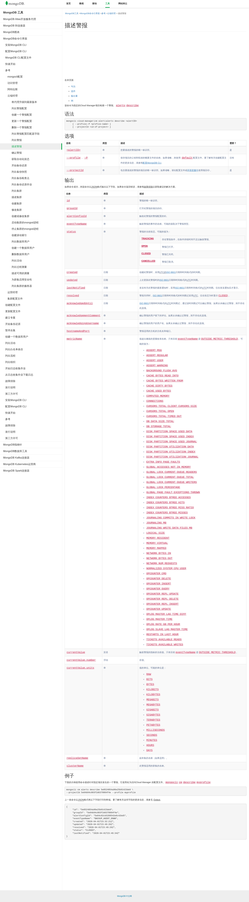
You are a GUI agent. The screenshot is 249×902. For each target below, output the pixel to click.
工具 (107, 3)
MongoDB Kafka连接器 (16, 457)
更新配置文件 (11, 311)
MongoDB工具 (71, 13)
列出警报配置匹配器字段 (21, 133)
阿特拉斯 (10, 89)
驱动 (94, 3)
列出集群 (12, 190)
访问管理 (10, 83)
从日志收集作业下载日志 (18, 374)
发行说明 (9, 387)
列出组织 (9, 362)
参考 (6, 70)
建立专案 (9, 317)
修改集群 (12, 209)
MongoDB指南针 (12, 444)
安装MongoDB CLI (14, 45)
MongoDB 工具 (13, 12)
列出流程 (9, 355)
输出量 (74, 96)
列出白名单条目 (13, 349)
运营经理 (10, 292)
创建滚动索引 (15, 235)
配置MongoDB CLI (14, 51)
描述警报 (12, 146)
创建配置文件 (11, 305)
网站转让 (122, 3)
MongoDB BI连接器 (14, 25)
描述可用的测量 (16, 273)
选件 (73, 91)
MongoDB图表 (11, 32)
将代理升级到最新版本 (20, 102)
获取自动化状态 (16, 159)
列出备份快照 (15, 171)
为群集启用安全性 (17, 279)
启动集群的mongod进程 (21, 222)
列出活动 (12, 260)
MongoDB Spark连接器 (16, 470)
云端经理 (10, 95)
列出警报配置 (15, 108)
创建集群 (12, 203)
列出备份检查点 (16, 178)
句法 (73, 86)
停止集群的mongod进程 (21, 229)
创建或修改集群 (16, 216)
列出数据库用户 (16, 241)
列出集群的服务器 (17, 286)
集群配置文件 (13, 298)
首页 (68, 3)
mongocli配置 (13, 76)
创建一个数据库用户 (18, 248)
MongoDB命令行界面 (15, 38)
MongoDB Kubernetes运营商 (19, 464)
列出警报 (12, 140)
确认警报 (12, 152)
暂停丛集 (9, 330)
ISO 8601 (171, 272)
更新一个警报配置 (17, 121)
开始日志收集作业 (14, 368)
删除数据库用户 (16, 254)
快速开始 (9, 64)
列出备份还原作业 (17, 184)
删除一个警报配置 (17, 127)
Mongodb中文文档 (17, 4)
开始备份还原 (15, 165)
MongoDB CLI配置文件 (17, 57)
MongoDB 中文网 (124, 896)
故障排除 (9, 381)
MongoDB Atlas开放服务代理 (19, 19)
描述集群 (12, 197)
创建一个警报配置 (17, 114)
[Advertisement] (27, 523)
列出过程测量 (15, 267)
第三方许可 (10, 393)
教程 (81, 3)
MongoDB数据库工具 (15, 451)
